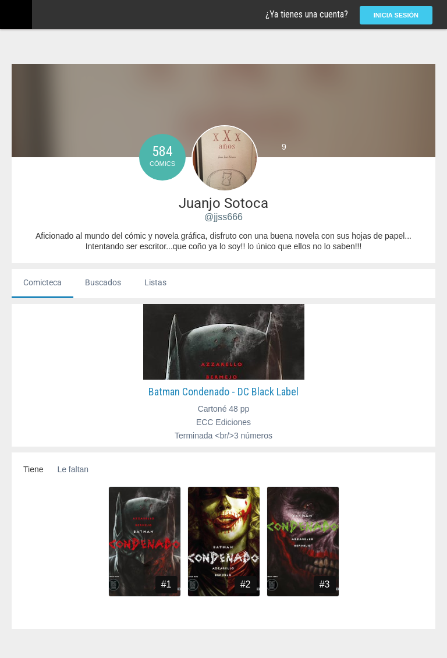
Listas (155, 282)
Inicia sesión (396, 15)
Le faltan (72, 469)
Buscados (103, 282)
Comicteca (42, 282)
